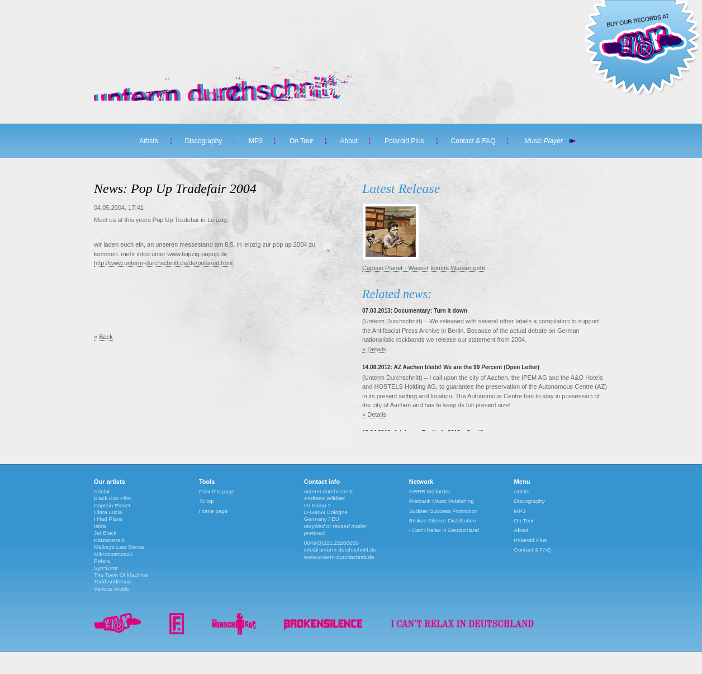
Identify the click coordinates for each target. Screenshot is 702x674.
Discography (203, 141)
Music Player (543, 141)
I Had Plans (108, 519)
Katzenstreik (109, 540)
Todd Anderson (112, 581)
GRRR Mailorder (429, 491)
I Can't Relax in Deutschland (444, 530)
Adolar (102, 491)
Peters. (103, 561)
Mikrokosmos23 (113, 554)
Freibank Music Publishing (441, 501)
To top (206, 501)
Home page (213, 511)
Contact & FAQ (473, 141)
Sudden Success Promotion (443, 511)
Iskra (100, 526)
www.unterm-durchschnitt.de (339, 557)
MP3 (256, 141)
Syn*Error (106, 568)
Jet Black (105, 533)
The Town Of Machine (121, 575)
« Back (103, 336)
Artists (148, 141)
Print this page (217, 491)
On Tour (301, 141)
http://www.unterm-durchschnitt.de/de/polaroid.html (163, 263)
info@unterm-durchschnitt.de (340, 549)
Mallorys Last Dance (119, 547)
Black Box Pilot (112, 498)
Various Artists (111, 589)
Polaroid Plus (404, 141)
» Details (374, 349)
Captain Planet (112, 505)
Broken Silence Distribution (442, 520)
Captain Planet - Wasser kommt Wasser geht (423, 268)
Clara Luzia (108, 512)
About (349, 141)
